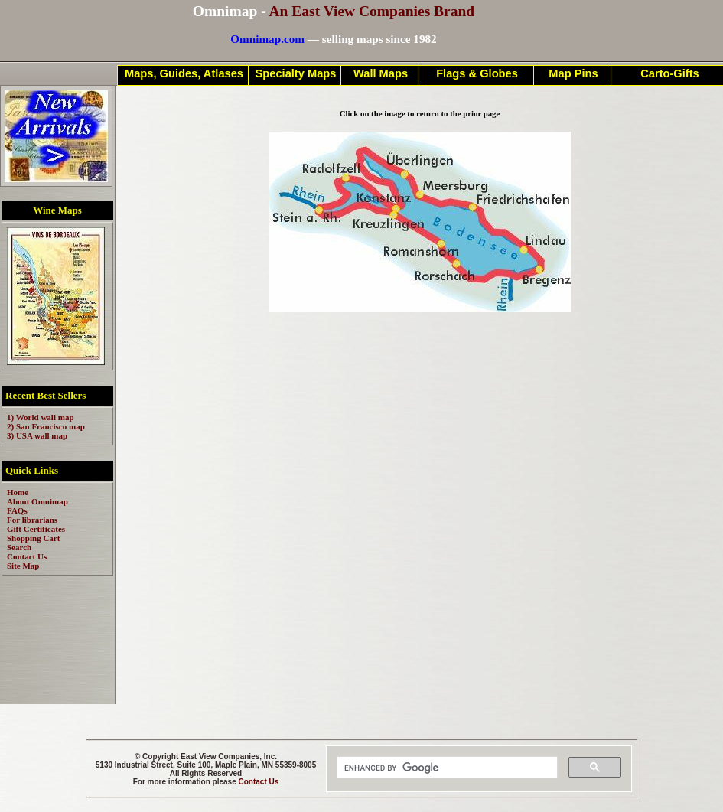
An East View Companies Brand (371, 11)
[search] (445, 767)
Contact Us (259, 782)
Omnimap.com (267, 38)
